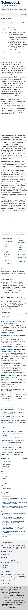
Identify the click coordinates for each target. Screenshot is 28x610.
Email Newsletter (7, 551)
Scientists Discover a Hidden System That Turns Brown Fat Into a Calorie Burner (13, 528)
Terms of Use (23, 590)
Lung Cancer (7, 252)
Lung (19, 245)
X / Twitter (6, 568)
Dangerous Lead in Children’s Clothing (12, 452)
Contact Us (6, 583)
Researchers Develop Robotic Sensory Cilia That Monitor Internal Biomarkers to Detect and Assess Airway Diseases (13, 321)
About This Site (4, 588)
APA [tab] (17, 298)
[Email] (19, 53)
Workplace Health (7, 255)
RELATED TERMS (20, 234)
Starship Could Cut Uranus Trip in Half (12, 447)
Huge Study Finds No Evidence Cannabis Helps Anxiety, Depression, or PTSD (13, 522)
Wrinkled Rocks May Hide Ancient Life (12, 445)
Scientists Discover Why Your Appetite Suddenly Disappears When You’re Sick (12, 518)
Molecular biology (20, 248)
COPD (5, 249)
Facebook (6, 565)
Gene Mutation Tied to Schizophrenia (12, 442)
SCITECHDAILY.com (11, 404)
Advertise (23, 588)
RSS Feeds (6, 554)
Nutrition (4, 469)
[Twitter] (12, 53)
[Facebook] (9, 53)
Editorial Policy (14, 590)
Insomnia (4, 476)
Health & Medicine (7, 238)
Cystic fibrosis (21, 252)
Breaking (3, 427)
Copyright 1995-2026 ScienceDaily (11, 592)
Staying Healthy (6, 488)
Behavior (4, 473)
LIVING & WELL (4, 481)
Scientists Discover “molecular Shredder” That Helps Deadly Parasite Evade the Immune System (14, 507)
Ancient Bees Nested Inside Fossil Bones (13, 438)
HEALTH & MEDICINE (5, 461)
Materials (3, 271)
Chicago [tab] (23, 298)
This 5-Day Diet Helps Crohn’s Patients (12, 431)
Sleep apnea (21, 254)
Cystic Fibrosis (8, 241)
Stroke (4, 478)
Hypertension (5, 466)
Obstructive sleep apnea (21, 241)
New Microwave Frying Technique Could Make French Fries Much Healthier (14, 503)
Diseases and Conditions (7, 259)
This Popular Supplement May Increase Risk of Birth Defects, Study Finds (14, 531)
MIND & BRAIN (4, 471)
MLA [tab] (12, 298)
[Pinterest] (14, 53)
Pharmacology (8, 263)
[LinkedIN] (17, 53)
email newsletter (20, 9)
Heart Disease (6, 464)
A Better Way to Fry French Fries (11, 454)
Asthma (6, 246)
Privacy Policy (5, 590)
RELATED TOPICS (6, 234)
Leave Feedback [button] (7, 580)
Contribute (17, 588)
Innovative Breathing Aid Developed (11, 363)
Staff (11, 588)
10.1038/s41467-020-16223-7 (11, 292)
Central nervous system (22, 258)
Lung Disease (7, 244)
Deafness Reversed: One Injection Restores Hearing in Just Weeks (14, 499)
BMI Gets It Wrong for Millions (10, 449)
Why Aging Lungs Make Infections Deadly (13, 440)
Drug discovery (22, 261)
